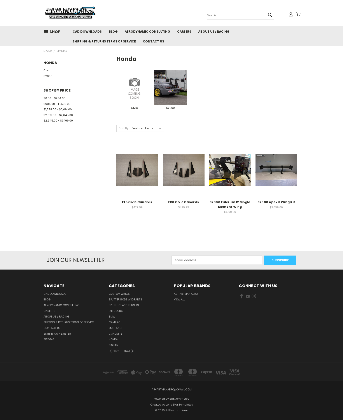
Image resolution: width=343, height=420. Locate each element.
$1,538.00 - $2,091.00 (58, 109)
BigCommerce (179, 399)
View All (179, 299)
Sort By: (124, 128)
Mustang (115, 328)
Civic (47, 70)
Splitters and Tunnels (124, 305)
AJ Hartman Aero (186, 294)
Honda (113, 339)
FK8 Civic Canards (183, 202)
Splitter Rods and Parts (125, 299)
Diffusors (116, 311)
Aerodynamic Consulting (147, 31)
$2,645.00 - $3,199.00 (58, 120)
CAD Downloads (87, 31)
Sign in (49, 333)
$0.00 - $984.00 (54, 98)
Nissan (113, 345)
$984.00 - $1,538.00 (57, 104)
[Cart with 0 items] (298, 14)
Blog (113, 31)
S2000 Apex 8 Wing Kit (276, 202)
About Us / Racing (213, 31)
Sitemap (49, 339)
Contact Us (153, 41)
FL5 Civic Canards (137, 202)
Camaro (114, 322)
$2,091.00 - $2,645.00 (58, 115)
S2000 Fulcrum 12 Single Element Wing (230, 204)
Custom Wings (119, 294)
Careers (184, 31)
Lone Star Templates (179, 404)
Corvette (115, 333)
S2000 (48, 76)
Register (65, 333)
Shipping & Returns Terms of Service (104, 41)
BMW (112, 316)
